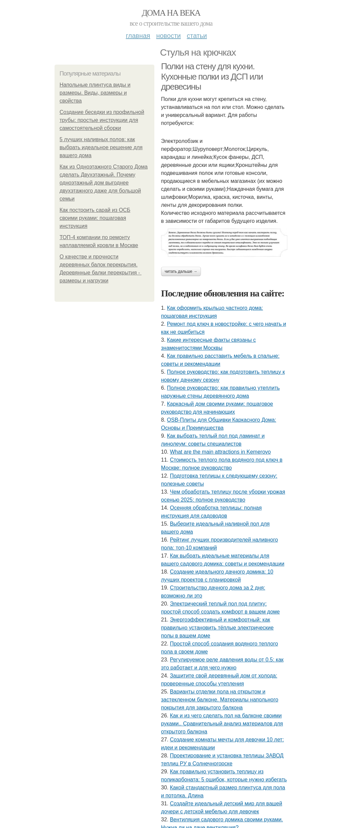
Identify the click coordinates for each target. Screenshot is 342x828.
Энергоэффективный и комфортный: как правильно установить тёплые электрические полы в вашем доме (217, 627)
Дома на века (171, 13)
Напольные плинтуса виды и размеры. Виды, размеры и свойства (95, 93)
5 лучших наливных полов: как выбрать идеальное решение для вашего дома (101, 147)
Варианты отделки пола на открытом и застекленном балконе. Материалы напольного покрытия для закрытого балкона (219, 699)
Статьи (197, 35)
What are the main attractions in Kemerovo (220, 452)
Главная (138, 35)
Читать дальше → (181, 271)
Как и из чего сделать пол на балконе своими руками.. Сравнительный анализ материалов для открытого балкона (222, 723)
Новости (168, 35)
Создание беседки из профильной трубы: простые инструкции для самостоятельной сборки (102, 120)
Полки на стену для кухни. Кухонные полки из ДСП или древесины (212, 76)
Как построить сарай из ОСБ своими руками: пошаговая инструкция (95, 218)
